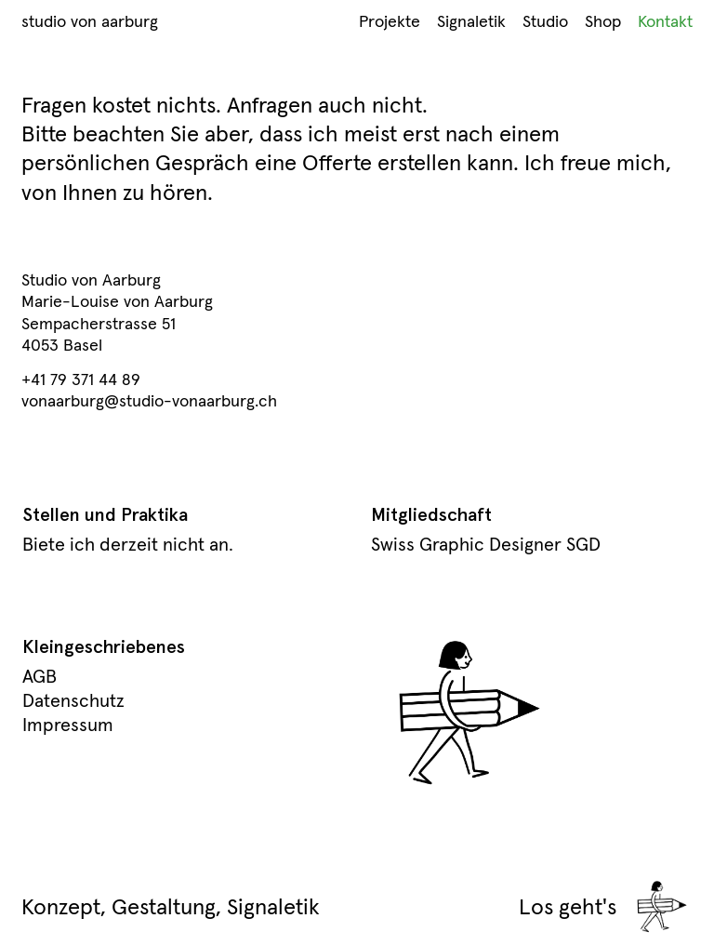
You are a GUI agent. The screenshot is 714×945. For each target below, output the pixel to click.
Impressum (67, 724)
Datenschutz (73, 700)
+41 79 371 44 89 (80, 379)
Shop (603, 21)
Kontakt (665, 21)
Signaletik (471, 21)
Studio (545, 21)
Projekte (389, 21)
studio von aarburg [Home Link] (89, 21)
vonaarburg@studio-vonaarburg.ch (149, 400)
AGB (39, 676)
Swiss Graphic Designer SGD (486, 544)
